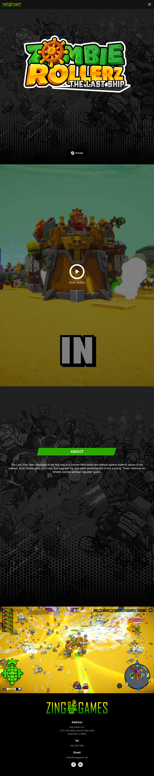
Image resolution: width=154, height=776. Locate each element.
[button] (73, 690)
